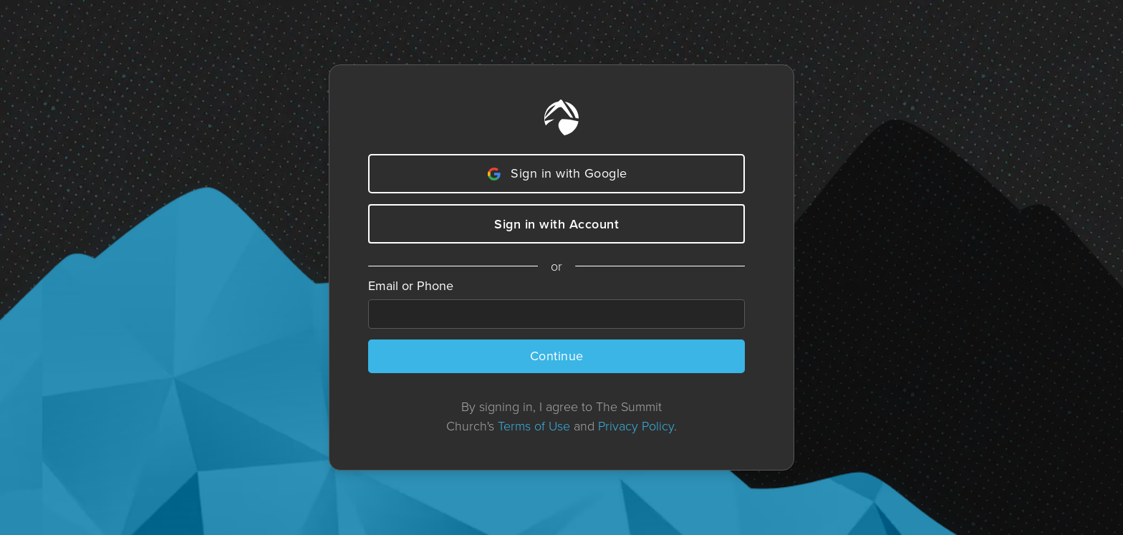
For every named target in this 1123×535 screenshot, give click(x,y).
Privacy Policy (636, 425)
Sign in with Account (556, 224)
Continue (557, 356)
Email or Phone (410, 285)
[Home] (561, 117)
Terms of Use (534, 425)
